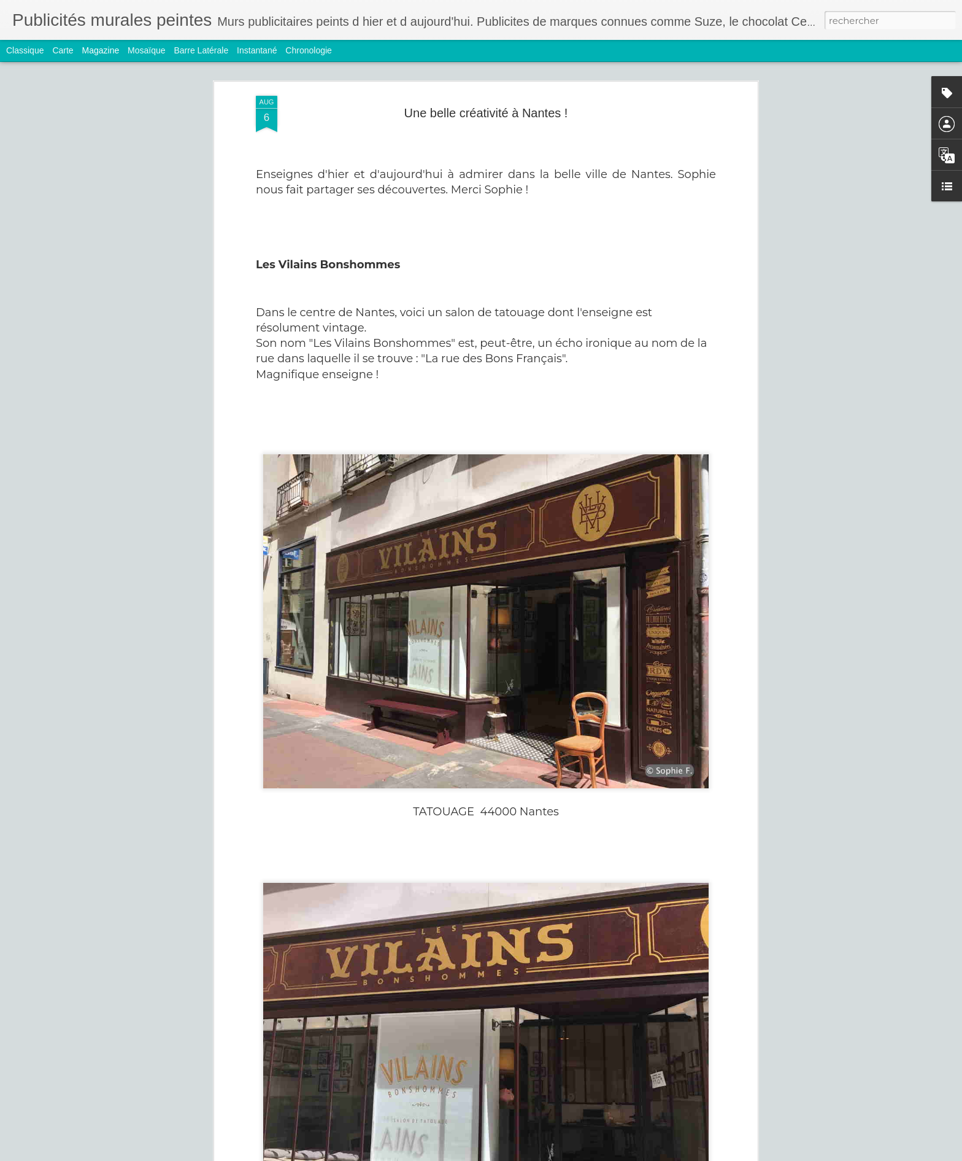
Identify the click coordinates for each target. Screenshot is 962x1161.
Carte (62, 50)
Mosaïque (146, 50)
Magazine (101, 50)
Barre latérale (201, 50)
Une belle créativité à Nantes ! (486, 99)
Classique (25, 50)
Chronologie (308, 50)
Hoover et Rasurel (396, 1147)
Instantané (257, 50)
